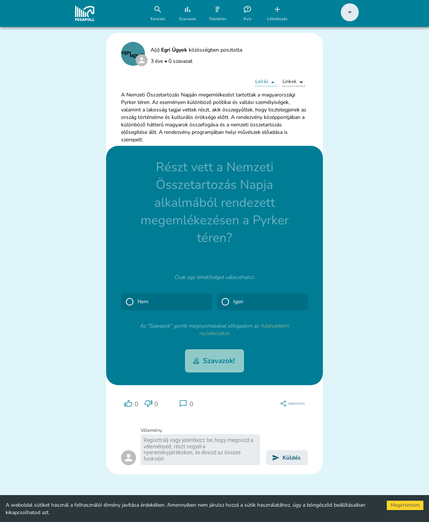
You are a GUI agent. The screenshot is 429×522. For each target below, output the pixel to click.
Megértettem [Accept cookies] (405, 505)
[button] (350, 19)
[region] (131, 403)
